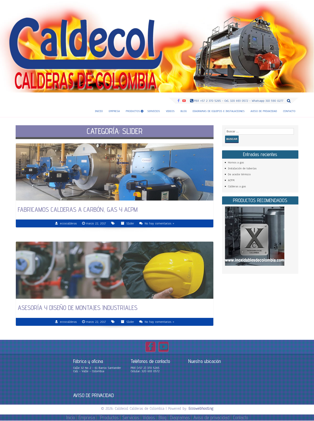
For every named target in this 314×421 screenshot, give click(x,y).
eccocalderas (68, 223)
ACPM (231, 180)
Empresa (114, 111)
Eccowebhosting (200, 408)
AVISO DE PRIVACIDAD (93, 395)
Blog (184, 111)
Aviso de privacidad (264, 111)
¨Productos (108, 417)
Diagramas (180, 417)
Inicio (99, 111)
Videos (170, 111)
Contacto (289, 111)
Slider (130, 223)
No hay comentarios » (159, 223)
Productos (133, 111)
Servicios (153, 111)
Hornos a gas (236, 162)
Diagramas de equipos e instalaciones (219, 111)
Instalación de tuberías (242, 168)
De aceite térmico (239, 174)
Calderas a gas (237, 186)
